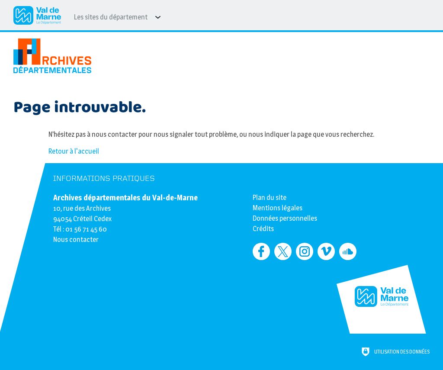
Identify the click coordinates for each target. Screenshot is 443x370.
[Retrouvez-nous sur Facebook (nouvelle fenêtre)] (261, 251)
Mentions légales (277, 208)
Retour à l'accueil (73, 151)
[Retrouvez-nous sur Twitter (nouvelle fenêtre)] (283, 251)
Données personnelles (285, 218)
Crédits (263, 229)
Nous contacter (76, 239)
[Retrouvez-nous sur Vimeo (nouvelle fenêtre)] (326, 251)
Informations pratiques (104, 178)
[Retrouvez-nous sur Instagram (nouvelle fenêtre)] (304, 251)
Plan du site (269, 197)
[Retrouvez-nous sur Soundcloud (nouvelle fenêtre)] (347, 251)
